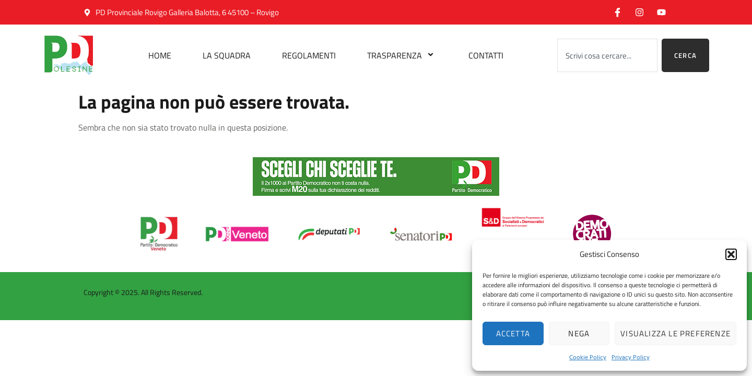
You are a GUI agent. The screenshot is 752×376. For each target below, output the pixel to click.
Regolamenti (309, 55)
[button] (731, 254)
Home (159, 55)
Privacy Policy (631, 356)
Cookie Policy (587, 356)
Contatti (485, 55)
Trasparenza (402, 55)
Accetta (513, 333)
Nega (579, 333)
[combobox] (607, 55)
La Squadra (227, 55)
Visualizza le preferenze (675, 333)
